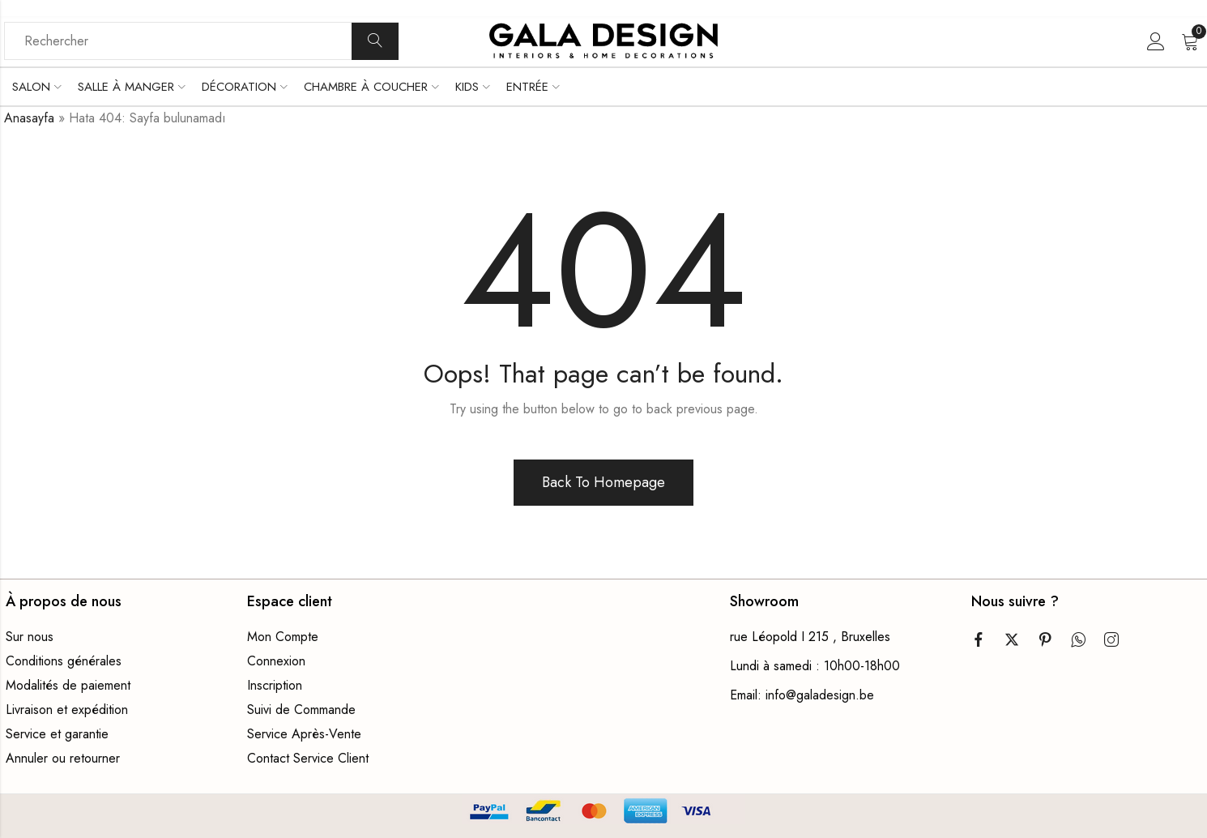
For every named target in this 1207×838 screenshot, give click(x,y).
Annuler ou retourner (63, 758)
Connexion (276, 661)
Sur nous (29, 636)
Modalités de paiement (68, 685)
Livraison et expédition (67, 709)
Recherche (375, 41)
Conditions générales (64, 661)
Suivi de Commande (301, 709)
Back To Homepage (603, 482)
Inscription (274, 685)
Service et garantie (57, 734)
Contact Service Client (308, 758)
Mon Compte (282, 636)
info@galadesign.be (820, 695)
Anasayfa (29, 118)
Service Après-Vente (304, 734)
